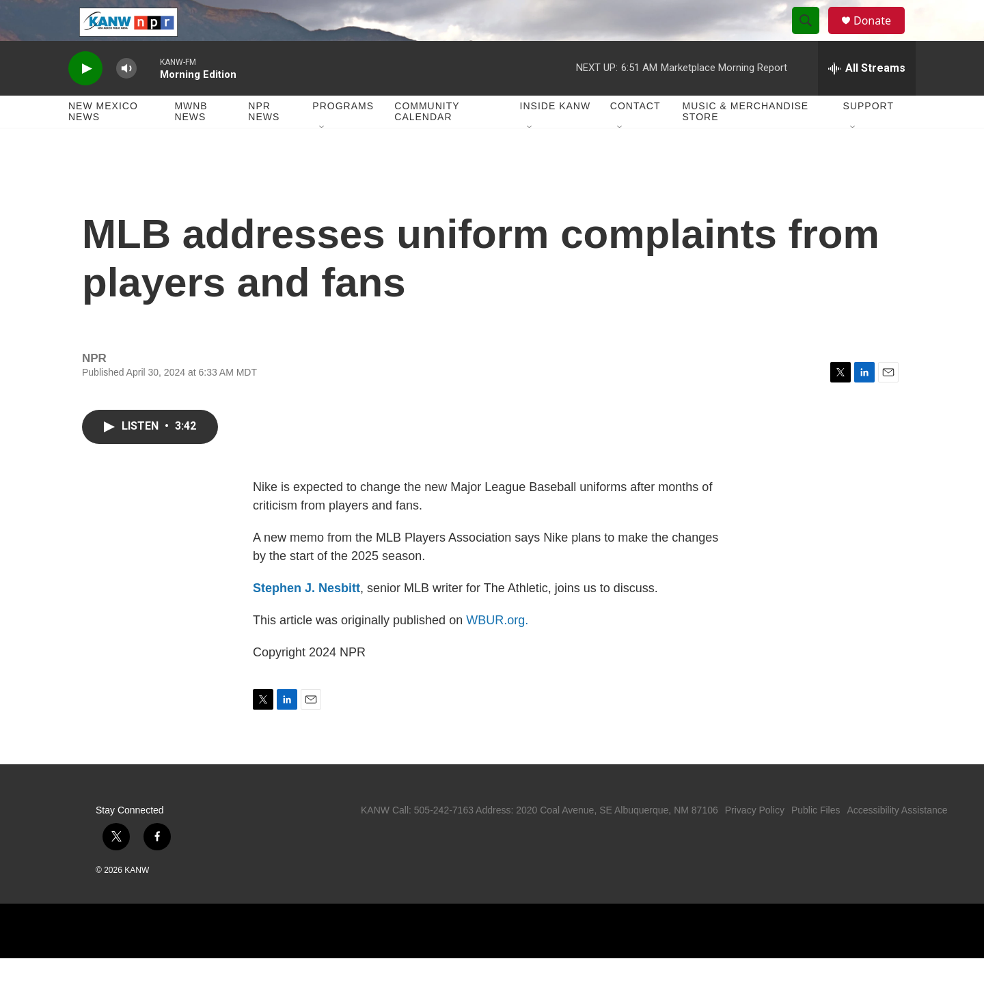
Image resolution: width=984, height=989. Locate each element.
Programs (343, 136)
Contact (635, 136)
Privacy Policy (754, 840)
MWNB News (190, 142)
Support (868, 136)
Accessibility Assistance (897, 840)
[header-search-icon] (811, 36)
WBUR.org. (497, 651)
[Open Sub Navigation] (322, 158)
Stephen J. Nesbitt (306, 619)
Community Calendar (426, 142)
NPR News (263, 142)
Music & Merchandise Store (746, 142)
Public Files (815, 840)
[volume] (126, 99)
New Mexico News (103, 142)
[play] (85, 99)
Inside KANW (555, 136)
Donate (881, 36)
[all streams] (867, 99)
